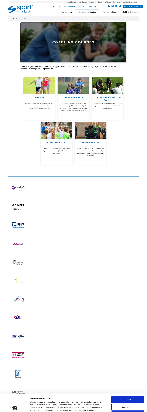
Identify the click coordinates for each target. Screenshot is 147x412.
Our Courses (117, 2)
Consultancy (67, 12)
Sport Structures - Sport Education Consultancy (81, 2)
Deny (128, 397)
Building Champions (131, 12)
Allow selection (128, 389)
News (81, 6)
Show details (120, 407)
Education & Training (104, 2)
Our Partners (69, 6)
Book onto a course (133, 6)
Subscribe (92, 6)
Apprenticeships (109, 12)
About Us (56, 6)
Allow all (127, 382)
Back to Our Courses (21, 19)
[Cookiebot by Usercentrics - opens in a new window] (15, 407)
